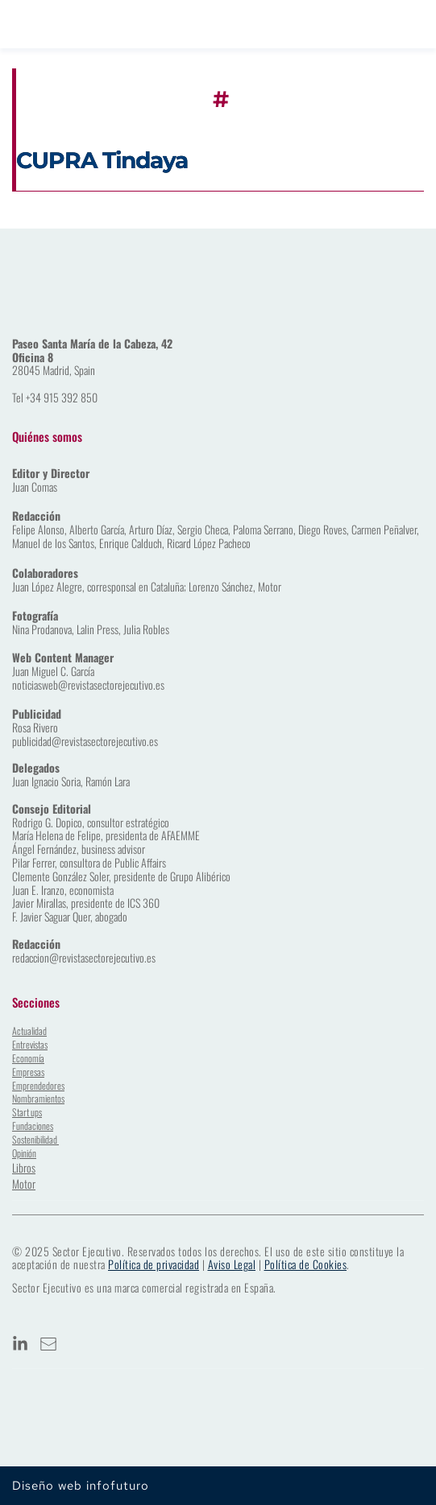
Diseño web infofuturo (80, 1486)
